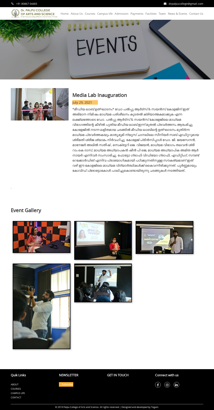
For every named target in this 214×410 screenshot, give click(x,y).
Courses (16, 388)
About (15, 384)
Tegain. (155, 406)
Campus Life (18, 393)
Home (65, 13)
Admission (121, 13)
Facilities (151, 13)
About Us (77, 13)
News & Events (177, 13)
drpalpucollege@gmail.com (186, 3)
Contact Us (196, 13)
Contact (16, 397)
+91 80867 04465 (26, 3)
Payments (137, 13)
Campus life (105, 13)
